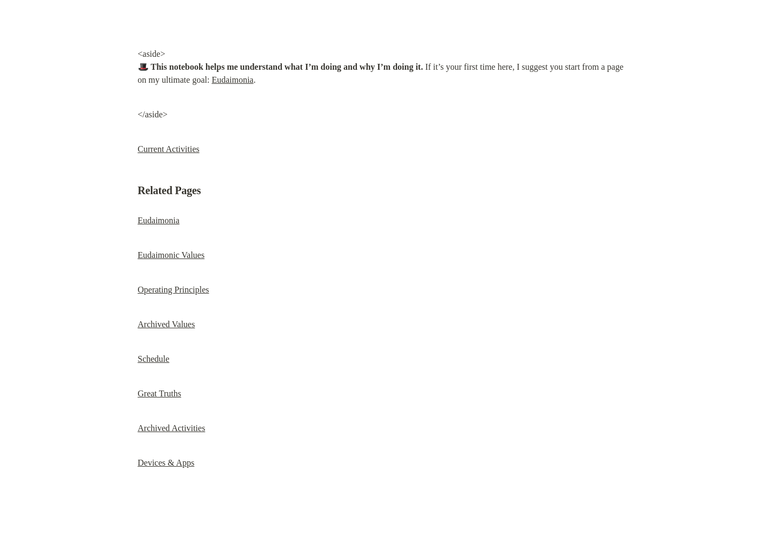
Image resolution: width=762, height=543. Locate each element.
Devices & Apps (166, 462)
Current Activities (169, 149)
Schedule (154, 358)
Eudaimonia (232, 79)
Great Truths (159, 393)
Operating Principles (173, 289)
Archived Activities (172, 428)
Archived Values (166, 324)
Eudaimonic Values (171, 255)
